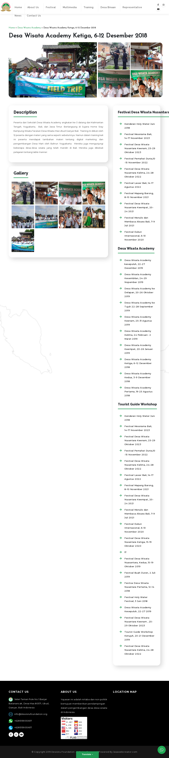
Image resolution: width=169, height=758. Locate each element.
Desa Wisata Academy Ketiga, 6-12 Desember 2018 (138, 363)
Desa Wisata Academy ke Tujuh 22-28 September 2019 (139, 306)
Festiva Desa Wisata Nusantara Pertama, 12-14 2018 (139, 587)
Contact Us (34, 15)
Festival (51, 7)
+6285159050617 (23, 720)
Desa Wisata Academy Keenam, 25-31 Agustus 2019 (138, 321)
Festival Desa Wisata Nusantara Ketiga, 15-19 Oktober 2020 (138, 542)
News (18, 15)
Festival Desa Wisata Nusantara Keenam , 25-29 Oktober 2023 (138, 621)
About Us (33, 7)
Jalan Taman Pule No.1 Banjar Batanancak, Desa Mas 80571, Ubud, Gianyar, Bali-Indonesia (29, 703)
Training (89, 7)
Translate (87, 754)
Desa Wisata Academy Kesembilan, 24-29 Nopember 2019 (137, 278)
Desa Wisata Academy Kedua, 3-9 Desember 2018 (137, 377)
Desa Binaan (108, 7)
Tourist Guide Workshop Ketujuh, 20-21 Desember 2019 (139, 636)
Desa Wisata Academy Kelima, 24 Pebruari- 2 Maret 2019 (137, 335)
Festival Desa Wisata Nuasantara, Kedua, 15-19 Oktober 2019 (138, 562)
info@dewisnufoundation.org (30, 714)
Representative (132, 7)
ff (125, 552)
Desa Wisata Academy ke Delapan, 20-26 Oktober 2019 (139, 292)
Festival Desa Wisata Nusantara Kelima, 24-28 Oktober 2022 (139, 173)
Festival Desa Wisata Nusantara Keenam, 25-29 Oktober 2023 (139, 148)
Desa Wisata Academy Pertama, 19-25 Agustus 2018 (138, 391)
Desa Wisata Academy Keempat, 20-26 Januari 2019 (138, 349)
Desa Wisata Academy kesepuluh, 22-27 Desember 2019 (137, 264)
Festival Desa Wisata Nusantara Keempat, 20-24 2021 (138, 207)
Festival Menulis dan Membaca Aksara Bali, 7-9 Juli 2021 (139, 221)
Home (18, 7)
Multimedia (70, 7)
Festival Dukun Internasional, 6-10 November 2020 (135, 236)
